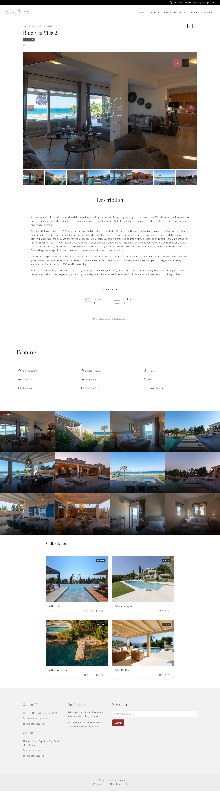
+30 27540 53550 (34, 752)
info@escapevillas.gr (36, 725)
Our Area (154, 12)
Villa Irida (54, 608)
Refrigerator (91, 380)
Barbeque (27, 380)
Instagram (118, 781)
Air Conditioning (30, 371)
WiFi (150, 380)
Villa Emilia (122, 672)
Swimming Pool (92, 389)
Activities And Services (174, 12)
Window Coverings (157, 389)
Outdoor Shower (93, 371)
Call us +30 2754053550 (37, 720)
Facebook (102, 781)
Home (142, 12)
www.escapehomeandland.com (83, 727)
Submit (118, 724)
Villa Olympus (123, 608)
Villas (194, 12)
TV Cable (152, 371)
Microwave (27, 389)
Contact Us (207, 12)
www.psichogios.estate (87, 717)
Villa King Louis (58, 672)
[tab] (177, 63)
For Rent (28, 40)
